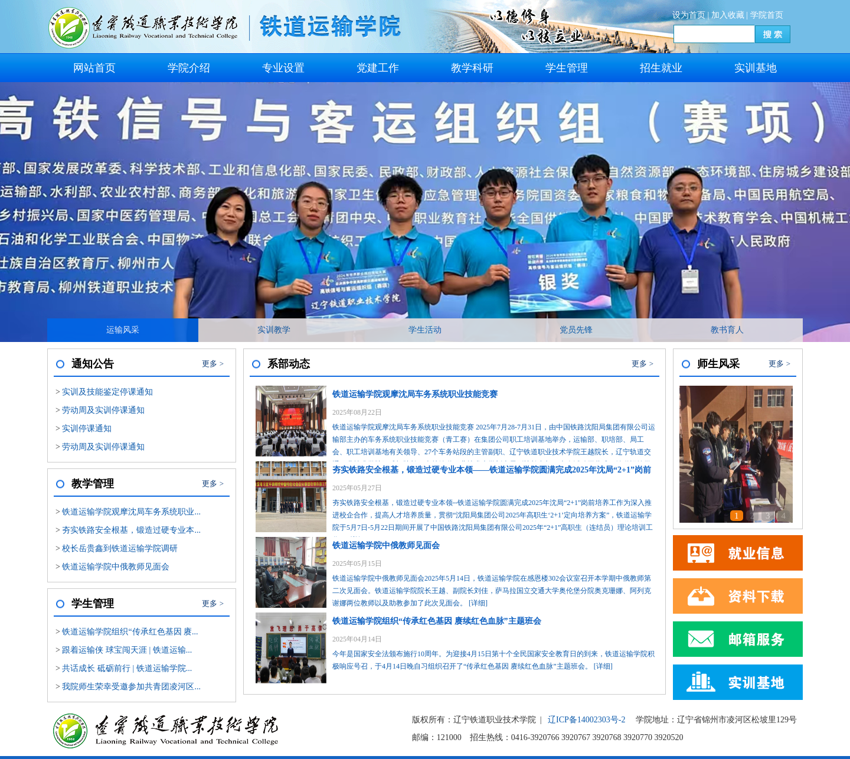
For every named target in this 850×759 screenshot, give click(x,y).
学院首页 (766, 15)
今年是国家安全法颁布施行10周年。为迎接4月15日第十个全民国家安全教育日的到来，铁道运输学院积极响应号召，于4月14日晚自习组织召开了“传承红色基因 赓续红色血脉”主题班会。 (494, 641)
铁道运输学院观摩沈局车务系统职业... (131, 511)
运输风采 (122, 329)
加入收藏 (727, 15)
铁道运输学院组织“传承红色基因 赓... (130, 631)
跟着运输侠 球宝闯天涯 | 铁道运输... (127, 650)
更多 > (213, 363)
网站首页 (94, 68)
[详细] (478, 603)
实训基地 (755, 68)
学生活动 (425, 329)
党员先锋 (576, 329)
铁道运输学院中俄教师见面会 (115, 566)
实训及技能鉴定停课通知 (107, 391)
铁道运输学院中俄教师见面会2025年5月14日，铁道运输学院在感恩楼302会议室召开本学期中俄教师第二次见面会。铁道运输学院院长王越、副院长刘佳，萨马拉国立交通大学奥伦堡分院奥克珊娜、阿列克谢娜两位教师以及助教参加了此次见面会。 (494, 572)
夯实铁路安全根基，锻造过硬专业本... (131, 530)
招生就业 (661, 68)
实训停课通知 (87, 428)
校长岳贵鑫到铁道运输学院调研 (120, 548)
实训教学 (273, 329)
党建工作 (378, 68)
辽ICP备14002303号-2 (586, 719)
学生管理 (566, 68)
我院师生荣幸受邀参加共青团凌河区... (131, 686)
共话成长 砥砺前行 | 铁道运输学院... (127, 668)
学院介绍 (189, 68)
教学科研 (472, 68)
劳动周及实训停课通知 (103, 410)
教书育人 (727, 329)
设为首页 (688, 15)
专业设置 (283, 68)
